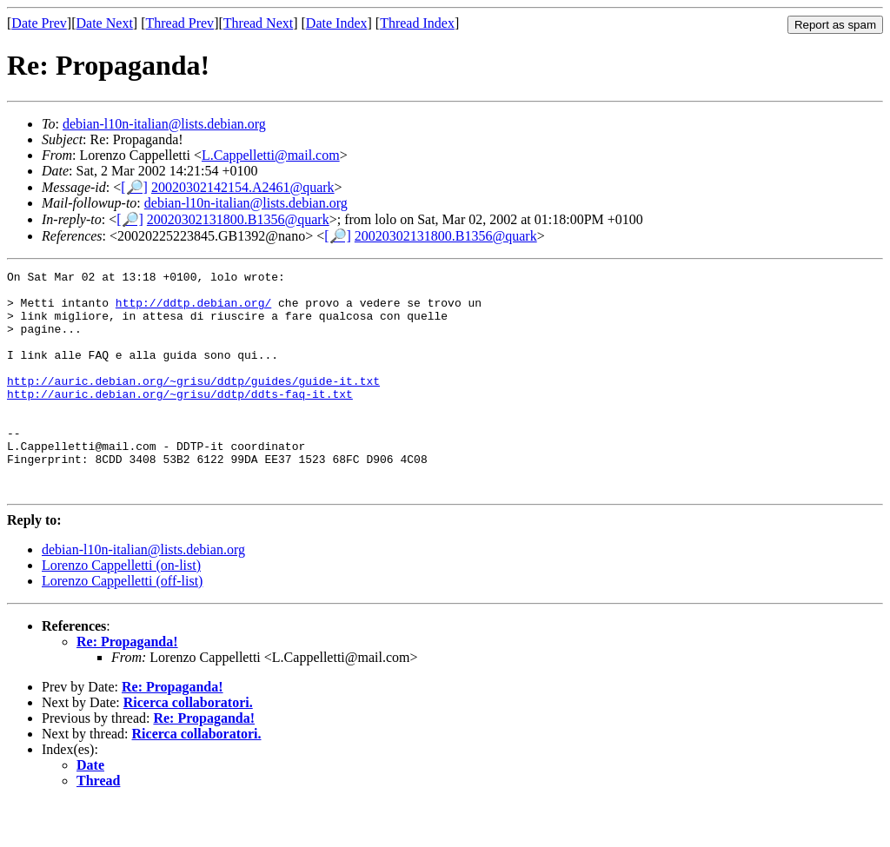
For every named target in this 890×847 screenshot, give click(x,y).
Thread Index (417, 23)
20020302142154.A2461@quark (243, 187)
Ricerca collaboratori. (188, 746)
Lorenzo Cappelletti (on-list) (121, 609)
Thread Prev (179, 23)
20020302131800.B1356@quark (238, 219)
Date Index (337, 23)
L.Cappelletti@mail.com (271, 155)
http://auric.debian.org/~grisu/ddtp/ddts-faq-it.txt (180, 419)
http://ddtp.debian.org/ (193, 310)
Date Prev (39, 23)
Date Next (104, 23)
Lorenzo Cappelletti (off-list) (122, 625)
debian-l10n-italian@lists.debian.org (164, 123)
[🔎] (134, 187)
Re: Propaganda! (127, 685)
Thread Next (258, 23)
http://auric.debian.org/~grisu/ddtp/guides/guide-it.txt (193, 404)
